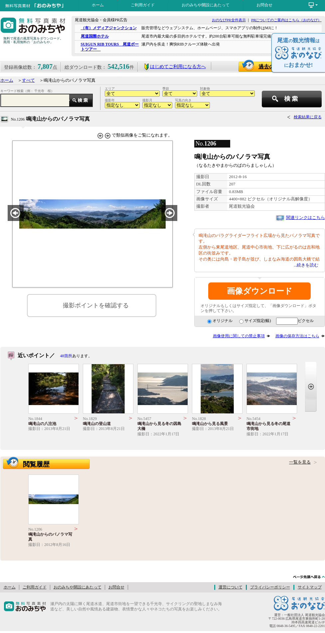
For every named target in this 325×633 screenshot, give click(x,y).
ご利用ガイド (143, 5)
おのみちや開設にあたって (206, 5)
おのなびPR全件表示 (228, 20)
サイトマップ (310, 587)
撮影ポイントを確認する (96, 305)
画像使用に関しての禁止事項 (239, 336)
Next (311, 387)
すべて (28, 80)
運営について (231, 587)
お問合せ (264, 5)
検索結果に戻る (308, 117)
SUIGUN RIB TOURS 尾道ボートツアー (110, 47)
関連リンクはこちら (305, 217)
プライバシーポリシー (270, 587)
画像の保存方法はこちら (297, 336)
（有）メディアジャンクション (109, 28)
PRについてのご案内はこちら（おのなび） (286, 20)
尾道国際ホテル (95, 36)
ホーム (98, 5)
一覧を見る (300, 462)
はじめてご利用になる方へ (174, 66)
